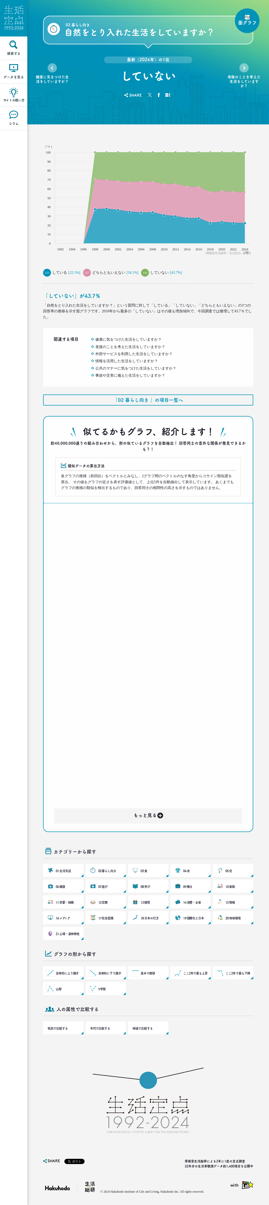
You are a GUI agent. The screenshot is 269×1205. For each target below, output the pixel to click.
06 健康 (60, 886)
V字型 (102, 989)
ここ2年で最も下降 (237, 973)
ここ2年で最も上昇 (195, 973)
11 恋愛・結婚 (65, 902)
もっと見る (148, 814)
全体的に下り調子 (109, 973)
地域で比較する (142, 1028)
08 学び (145, 886)
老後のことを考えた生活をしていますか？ (244, 81)
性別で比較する (58, 1028)
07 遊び (103, 886)
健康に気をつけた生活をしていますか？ (52, 79)
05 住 (228, 870)
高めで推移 (148, 973)
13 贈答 (145, 902)
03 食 (144, 870)
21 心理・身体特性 (67, 933)
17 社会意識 (105, 918)
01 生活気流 (63, 870)
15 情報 (230, 902)
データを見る (13, 77)
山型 (58, 989)
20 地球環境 (232, 918)
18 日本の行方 (149, 918)
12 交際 (103, 902)
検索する (13, 53)
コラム (14, 123)
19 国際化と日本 (193, 918)
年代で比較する (100, 1028)
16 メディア (63, 918)
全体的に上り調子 (67, 973)
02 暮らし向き (107, 870)
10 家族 (230, 886)
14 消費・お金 (192, 902)
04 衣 (186, 870)
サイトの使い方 (13, 100)
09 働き (188, 886)
